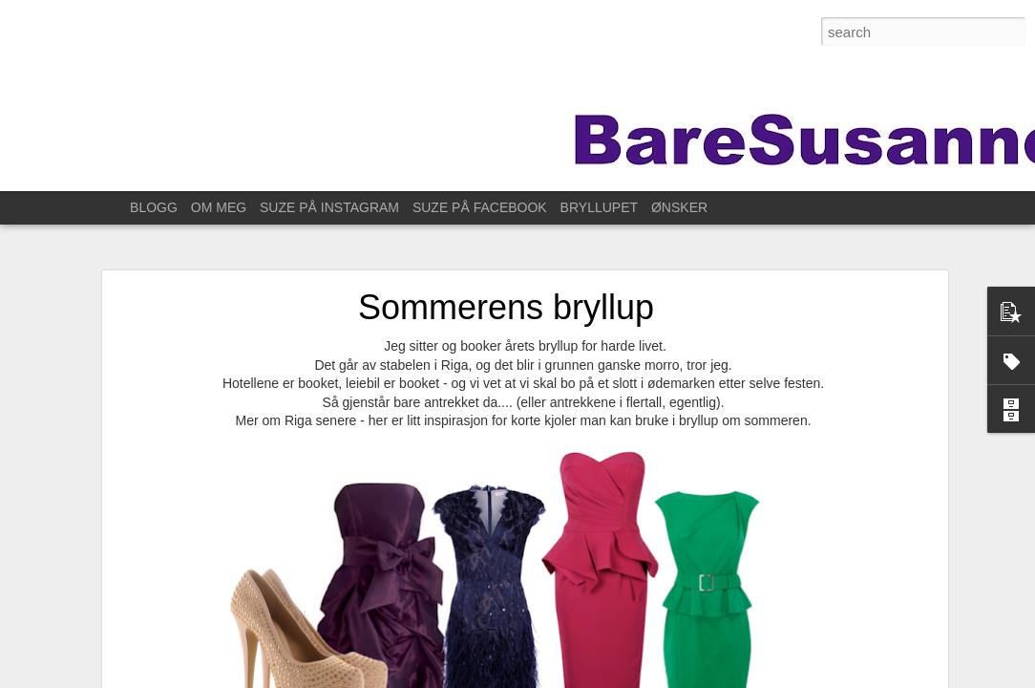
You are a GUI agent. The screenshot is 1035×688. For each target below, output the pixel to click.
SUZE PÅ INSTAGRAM (329, 207)
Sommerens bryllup (506, 287)
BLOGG (154, 207)
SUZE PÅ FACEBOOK (479, 207)
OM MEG (218, 207)
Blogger (708, 677)
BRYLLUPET (599, 207)
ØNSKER (679, 207)
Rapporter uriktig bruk (783, 677)
